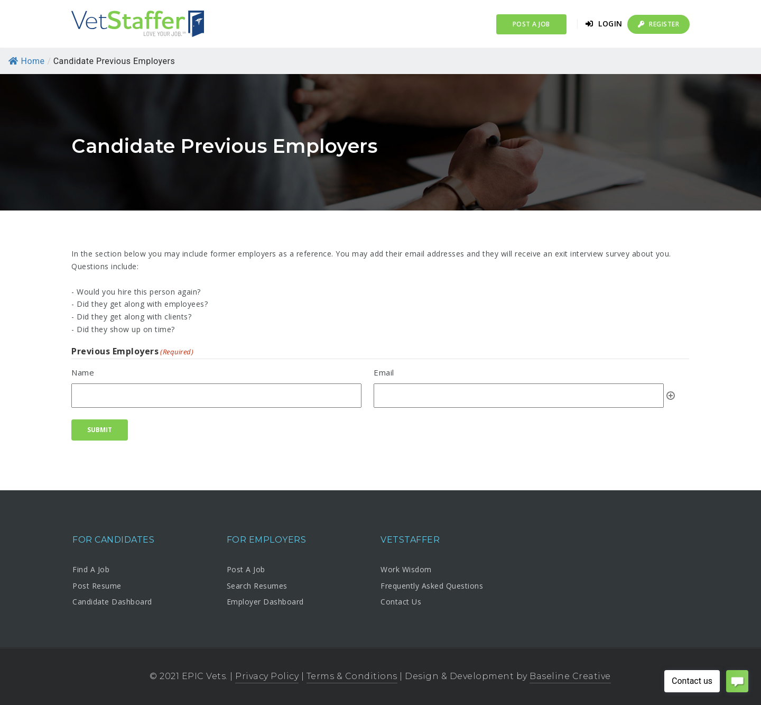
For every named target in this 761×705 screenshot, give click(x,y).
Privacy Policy (267, 676)
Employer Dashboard (265, 602)
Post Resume (97, 586)
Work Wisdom (406, 569)
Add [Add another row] (670, 395)
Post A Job (246, 569)
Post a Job (531, 24)
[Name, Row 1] (216, 395)
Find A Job (90, 569)
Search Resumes (257, 586)
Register (658, 24)
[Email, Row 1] (519, 395)
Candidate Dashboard (112, 602)
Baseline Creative (570, 676)
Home (26, 61)
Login (604, 24)
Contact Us (400, 602)
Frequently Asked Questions (431, 586)
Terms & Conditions (352, 676)
